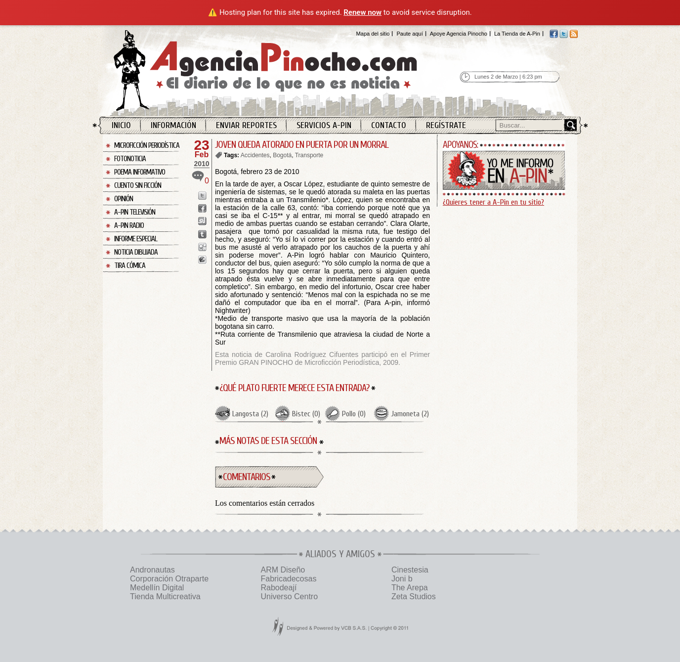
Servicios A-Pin (324, 125)
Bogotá (282, 155)
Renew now (362, 12)
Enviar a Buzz (202, 260)
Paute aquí (409, 34)
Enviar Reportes (246, 125)
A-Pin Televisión (134, 212)
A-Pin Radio (129, 225)
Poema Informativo (139, 172)
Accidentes (255, 155)
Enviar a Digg (202, 247)
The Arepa (409, 587)
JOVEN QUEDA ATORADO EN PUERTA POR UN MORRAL (301, 144)
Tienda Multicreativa (165, 596)
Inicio (121, 125)
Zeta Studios (413, 596)
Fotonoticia (130, 159)
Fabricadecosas (288, 578)
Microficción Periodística (146, 145)
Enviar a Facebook (202, 208)
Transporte (309, 155)
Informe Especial (135, 239)
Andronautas (152, 570)
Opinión (123, 199)
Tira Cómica (129, 266)
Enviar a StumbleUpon (202, 221)
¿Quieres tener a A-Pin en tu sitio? (493, 202)
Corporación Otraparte (169, 578)
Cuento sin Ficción (137, 185)
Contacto (388, 125)
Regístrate (446, 125)
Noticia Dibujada (136, 252)
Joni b (402, 578)
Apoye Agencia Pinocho (458, 34)
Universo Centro (289, 596)
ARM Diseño (282, 570)
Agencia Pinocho (287, 70)
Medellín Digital (157, 587)
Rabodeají (278, 587)
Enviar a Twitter (202, 195)
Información (173, 125)
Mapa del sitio (373, 34)
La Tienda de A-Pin (517, 34)
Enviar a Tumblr (202, 234)
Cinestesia (409, 570)
